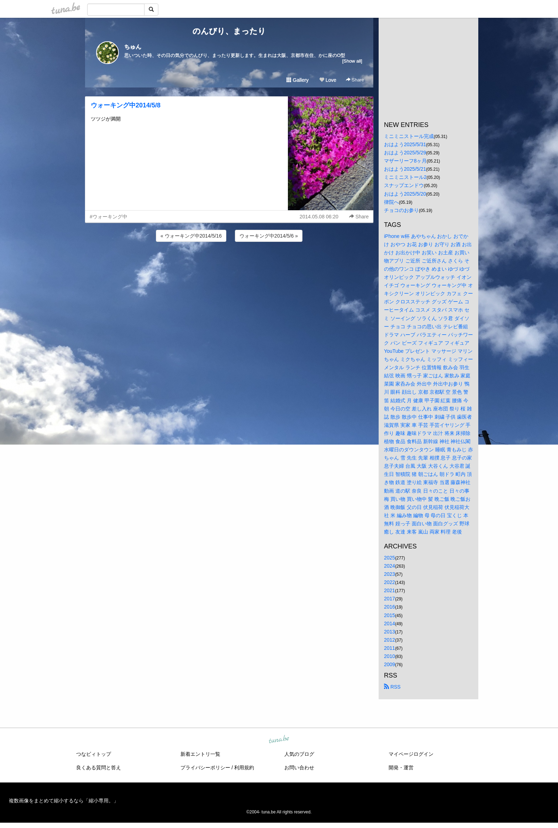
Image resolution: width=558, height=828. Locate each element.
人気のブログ (299, 754)
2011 (389, 648)
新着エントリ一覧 (200, 754)
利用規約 (244, 767)
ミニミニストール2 (405, 177)
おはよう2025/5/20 (405, 194)
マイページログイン (411, 754)
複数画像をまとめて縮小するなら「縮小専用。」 (64, 800)
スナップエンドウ (404, 185)
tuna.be (279, 739)
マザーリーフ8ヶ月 (405, 161)
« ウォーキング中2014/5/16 (191, 236)
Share (355, 80)
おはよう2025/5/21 (405, 169)
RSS (392, 687)
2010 (389, 656)
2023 (389, 574)
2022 (389, 582)
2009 (389, 664)
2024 (389, 566)
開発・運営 (401, 767)
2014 (389, 623)
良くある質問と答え (98, 767)
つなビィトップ (93, 754)
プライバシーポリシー (205, 767)
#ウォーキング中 (108, 216)
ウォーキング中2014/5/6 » (268, 236)
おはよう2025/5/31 (405, 144)
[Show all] (352, 61)
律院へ (391, 202)
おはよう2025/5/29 (405, 152)
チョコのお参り (401, 210)
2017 (389, 598)
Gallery (297, 80)
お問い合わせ (299, 767)
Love (327, 80)
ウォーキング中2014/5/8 (125, 105)
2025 (389, 558)
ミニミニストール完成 (409, 136)
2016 (389, 607)
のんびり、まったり (229, 31)
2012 (389, 640)
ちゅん (132, 47)
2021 (389, 590)
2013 (389, 632)
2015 (389, 615)
